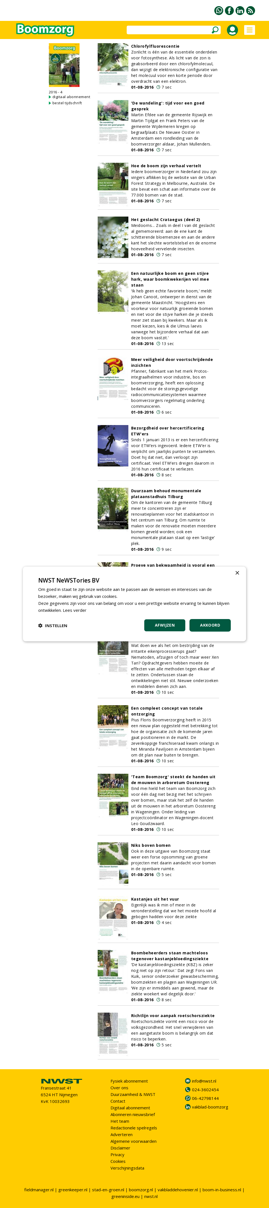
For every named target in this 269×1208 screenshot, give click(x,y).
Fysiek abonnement (129, 1081)
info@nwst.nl (204, 1081)
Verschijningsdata (127, 1168)
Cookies (118, 1161)
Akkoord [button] (210, 625)
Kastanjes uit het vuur (155, 899)
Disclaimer (120, 1148)
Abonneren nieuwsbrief (133, 1114)
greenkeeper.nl (72, 1189)
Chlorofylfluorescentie (155, 46)
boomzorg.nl (141, 1189)
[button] (52, 625)
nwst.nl (151, 1196)
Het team (120, 1121)
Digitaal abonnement (130, 1107)
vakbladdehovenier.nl (178, 1189)
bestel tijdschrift (67, 102)
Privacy (117, 1154)
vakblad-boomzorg (210, 1107)
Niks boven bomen (151, 845)
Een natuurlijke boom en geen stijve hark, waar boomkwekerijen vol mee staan (170, 279)
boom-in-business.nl (222, 1189)
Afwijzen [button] (165, 625)
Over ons (119, 1087)
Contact (118, 1101)
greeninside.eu (125, 1196)
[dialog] (134, 604)
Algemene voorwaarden (134, 1141)
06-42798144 (205, 1098)
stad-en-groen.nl (108, 1189)
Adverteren (122, 1134)
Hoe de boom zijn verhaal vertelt (166, 165)
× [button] (237, 573)
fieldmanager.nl (39, 1189)
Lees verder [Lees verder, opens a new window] (75, 610)
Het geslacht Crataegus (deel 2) (165, 219)
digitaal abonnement (71, 96)
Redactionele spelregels (134, 1128)
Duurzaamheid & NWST (133, 1094)
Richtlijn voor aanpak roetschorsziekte (173, 1015)
